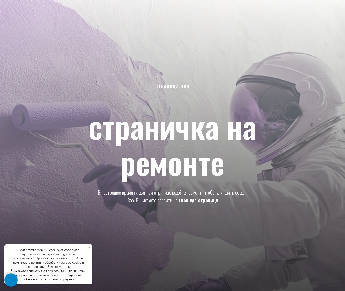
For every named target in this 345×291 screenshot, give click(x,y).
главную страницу (198, 200)
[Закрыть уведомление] (89, 248)
